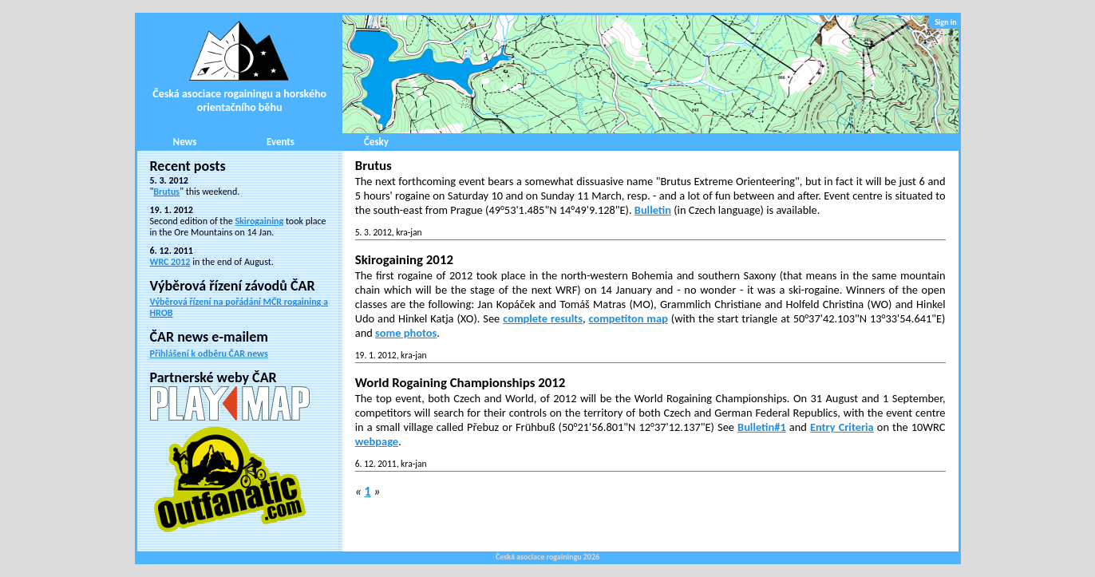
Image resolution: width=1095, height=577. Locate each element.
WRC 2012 (170, 261)
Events (281, 142)
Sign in (945, 22)
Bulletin (652, 210)
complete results (543, 318)
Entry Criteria (842, 427)
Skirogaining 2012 (404, 259)
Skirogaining (259, 221)
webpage (376, 441)
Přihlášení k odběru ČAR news (209, 353)
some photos (406, 333)
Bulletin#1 (761, 427)
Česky (376, 142)
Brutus (166, 191)
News (185, 142)
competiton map (627, 318)
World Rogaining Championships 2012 (460, 382)
